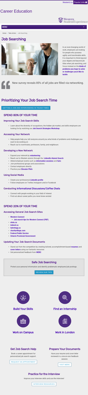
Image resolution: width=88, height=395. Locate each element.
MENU (4, 27)
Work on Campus (23, 332)
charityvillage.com (17, 230)
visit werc (64, 365)
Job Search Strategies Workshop (46, 128)
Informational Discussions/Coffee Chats (38, 188)
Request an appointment (23, 362)
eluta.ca (13, 222)
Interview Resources (44, 384)
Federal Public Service (19, 233)
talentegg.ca (15, 228)
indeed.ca (14, 225)
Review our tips (44, 272)
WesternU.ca (68, 2)
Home (4, 33)
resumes (74, 247)
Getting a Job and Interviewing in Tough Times (26, 108)
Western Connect (17, 217)
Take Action (12, 33)
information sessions (44, 161)
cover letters (15, 249)
